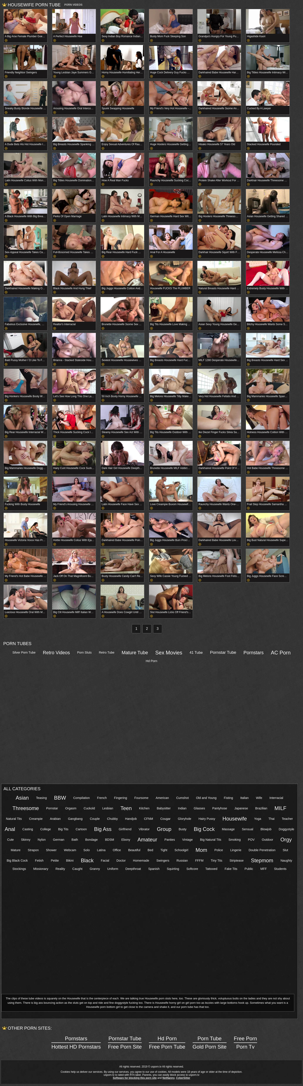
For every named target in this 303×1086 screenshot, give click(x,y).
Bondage (91, 839)
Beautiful (134, 850)
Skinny (25, 839)
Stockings (19, 869)
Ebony (125, 839)
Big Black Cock (17, 860)
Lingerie (235, 850)
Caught (77, 869)
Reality (60, 869)
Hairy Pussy (207, 818)
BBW (60, 798)
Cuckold (89, 808)
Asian (22, 798)
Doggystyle (286, 829)
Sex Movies (168, 653)
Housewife (234, 819)
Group (164, 829)
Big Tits (63, 829)
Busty (183, 829)
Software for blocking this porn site (135, 1077)
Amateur (147, 839)
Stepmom (262, 860)
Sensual (247, 829)
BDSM (109, 839)
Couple (95, 818)
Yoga (257, 818)
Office (117, 850)
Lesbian (107, 808)
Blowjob (266, 829)
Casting (27, 829)
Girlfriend (125, 829)
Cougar (165, 818)
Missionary (40, 869)
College (45, 829)
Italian (244, 798)
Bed (150, 850)
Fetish (39, 860)
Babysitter (164, 808)
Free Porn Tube (167, 1042)
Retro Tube (106, 652)
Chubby (112, 818)
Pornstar (52, 808)
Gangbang (75, 818)
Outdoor (267, 839)
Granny (95, 869)
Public (249, 869)
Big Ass (102, 829)
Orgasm (70, 808)
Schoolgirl (181, 850)
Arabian (55, 818)
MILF (280, 808)
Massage (228, 829)
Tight (163, 850)
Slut (285, 850)
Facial (105, 860)
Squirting (173, 869)
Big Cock (204, 829)
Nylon (42, 839)
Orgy (286, 839)
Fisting (228, 798)
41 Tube (196, 653)
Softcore (192, 869)
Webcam (70, 850)
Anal (10, 829)
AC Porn (281, 653)
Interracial (276, 798)
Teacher (287, 818)
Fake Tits (231, 869)
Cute (10, 839)
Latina (101, 850)
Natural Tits (14, 818)
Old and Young (206, 798)
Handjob (131, 818)
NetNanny (168, 1077)
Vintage (187, 839)
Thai (271, 818)
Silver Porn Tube (23, 652)
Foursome (141, 798)
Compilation (81, 798)
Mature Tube (135, 652)
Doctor (121, 860)
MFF (263, 869)
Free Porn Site (125, 1042)
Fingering (120, 798)
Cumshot (182, 798)
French (102, 798)
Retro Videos (56, 652)
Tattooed (211, 869)
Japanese (241, 808)
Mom (201, 850)
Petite (55, 860)
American (162, 798)
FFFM (199, 860)
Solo (86, 850)
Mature (15, 850)
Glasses (199, 808)
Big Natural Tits (210, 839)
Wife (259, 798)
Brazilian (261, 808)
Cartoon (81, 829)
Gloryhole (184, 818)
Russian (182, 860)
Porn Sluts (84, 652)
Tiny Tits (216, 860)
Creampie (35, 818)
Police (218, 850)
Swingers (163, 860)
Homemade (141, 860)
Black (87, 860)
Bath (75, 839)
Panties (170, 839)
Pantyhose (219, 808)
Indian (182, 808)
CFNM (148, 818)
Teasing (41, 798)
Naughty (286, 860)
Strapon (33, 850)
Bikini (70, 860)
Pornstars (254, 652)
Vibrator (144, 829)
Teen (126, 808)
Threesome (25, 808)
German (58, 839)
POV (251, 839)
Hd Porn (151, 661)
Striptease (236, 860)
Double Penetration (262, 850)
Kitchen (144, 808)
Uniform (112, 869)
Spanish (154, 869)
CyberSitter (183, 1077)
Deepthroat (133, 869)
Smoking (235, 839)
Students (280, 869)
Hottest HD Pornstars (76, 1042)
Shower (51, 850)
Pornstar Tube (223, 652)
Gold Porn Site (210, 1042)
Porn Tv (245, 1042)
